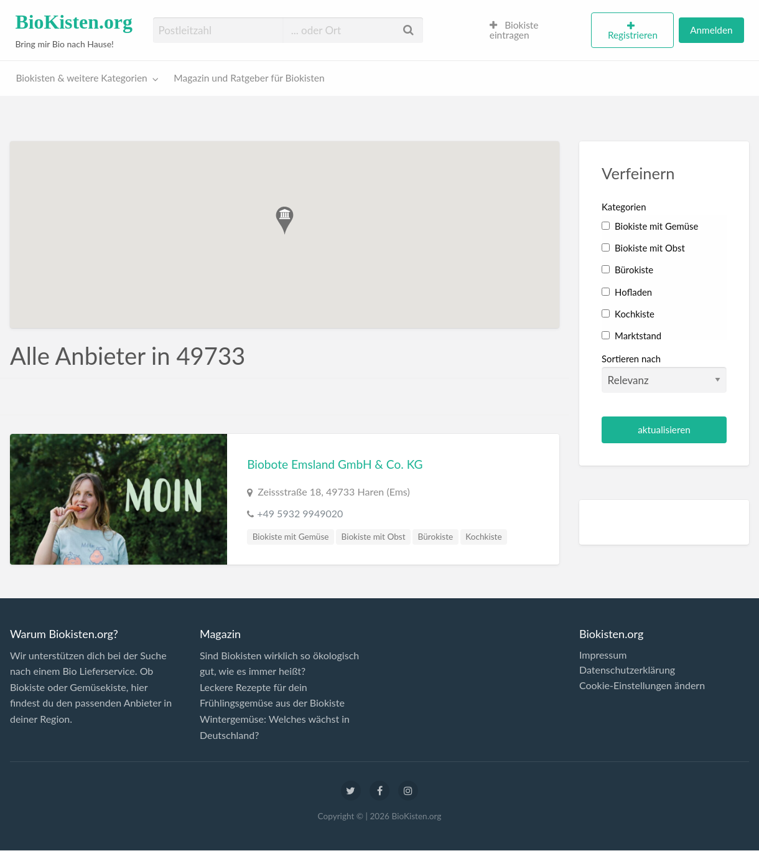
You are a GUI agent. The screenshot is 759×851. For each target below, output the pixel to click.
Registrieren (633, 34)
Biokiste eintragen (514, 29)
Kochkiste (483, 537)
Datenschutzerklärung (627, 670)
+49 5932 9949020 (300, 513)
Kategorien (624, 206)
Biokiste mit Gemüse (291, 537)
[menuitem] (535, 30)
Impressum (602, 655)
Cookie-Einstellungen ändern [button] (642, 685)
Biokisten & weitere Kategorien (81, 77)
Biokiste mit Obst (374, 537)
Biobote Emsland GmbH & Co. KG (334, 464)
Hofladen (627, 292)
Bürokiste (436, 537)
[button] (285, 221)
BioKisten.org (74, 22)
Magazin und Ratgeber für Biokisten (249, 77)
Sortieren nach (664, 373)
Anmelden (711, 29)
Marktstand (631, 335)
